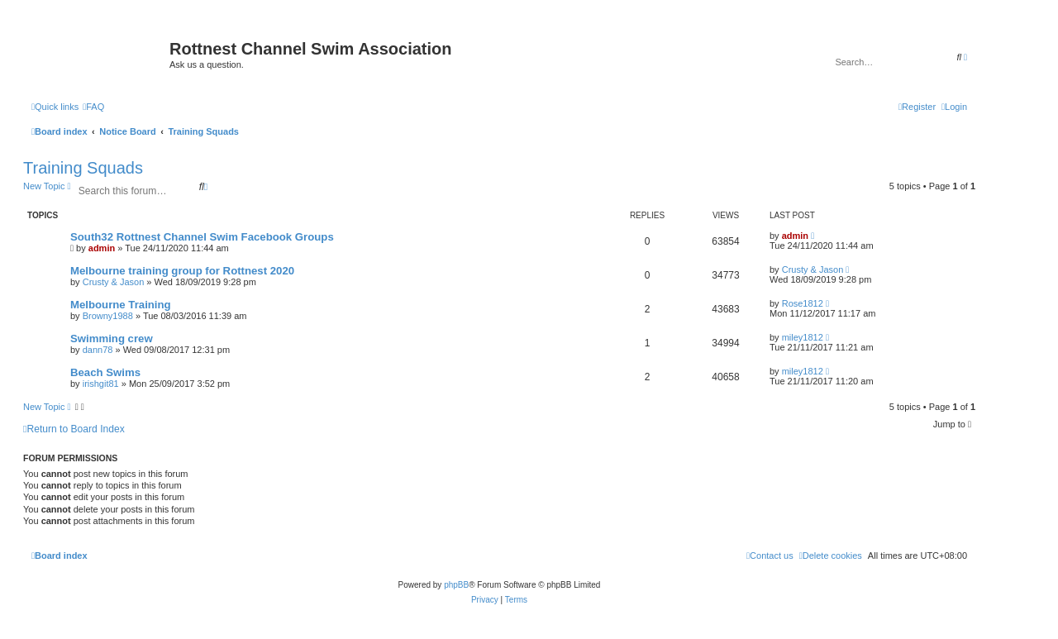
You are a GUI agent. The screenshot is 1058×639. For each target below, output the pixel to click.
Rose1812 (802, 303)
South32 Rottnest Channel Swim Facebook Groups (202, 237)
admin (101, 248)
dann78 (98, 350)
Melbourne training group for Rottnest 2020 (182, 271)
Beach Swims (105, 372)
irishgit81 (101, 384)
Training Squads (83, 168)
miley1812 (802, 337)
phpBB (456, 584)
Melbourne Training (120, 304)
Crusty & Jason (114, 282)
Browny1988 (108, 316)
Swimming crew (111, 338)
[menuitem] (93, 107)
